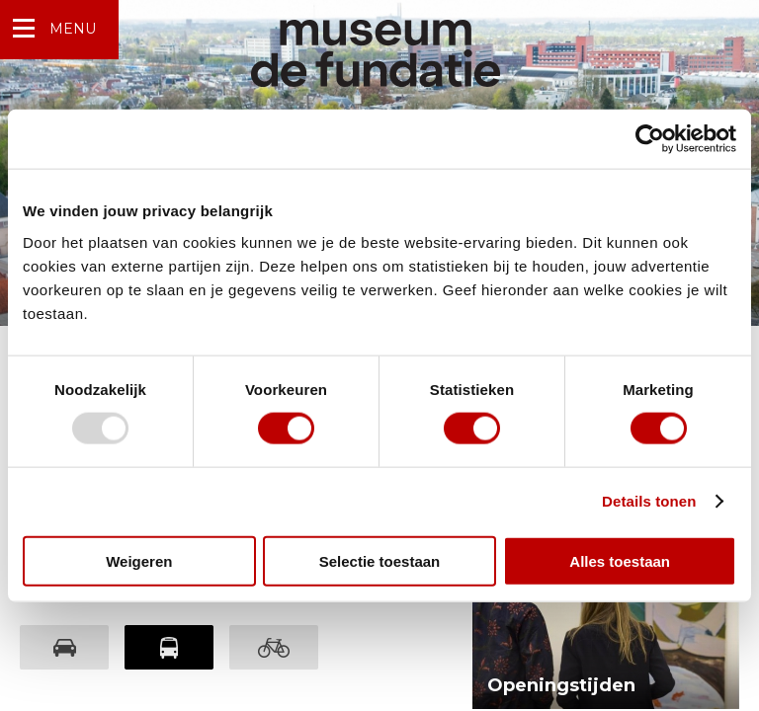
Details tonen (649, 501)
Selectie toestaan (380, 560)
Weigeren (139, 560)
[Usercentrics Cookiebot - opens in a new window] (649, 139)
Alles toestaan (619, 560)
